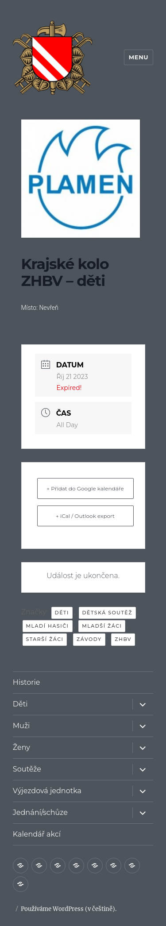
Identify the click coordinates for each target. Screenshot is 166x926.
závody (89, 639)
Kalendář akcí (37, 834)
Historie (26, 682)
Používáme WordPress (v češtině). (68, 909)
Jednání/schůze (40, 812)
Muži (21, 726)
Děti (20, 704)
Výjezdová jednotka (47, 791)
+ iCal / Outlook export (85, 516)
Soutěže (27, 769)
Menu (138, 57)
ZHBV (123, 639)
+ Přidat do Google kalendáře (85, 488)
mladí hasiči (47, 626)
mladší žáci (102, 626)
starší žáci (45, 639)
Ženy (21, 747)
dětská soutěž (107, 613)
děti (62, 613)
